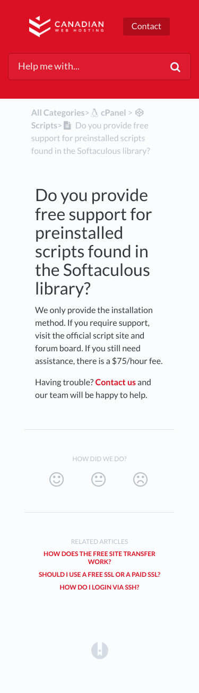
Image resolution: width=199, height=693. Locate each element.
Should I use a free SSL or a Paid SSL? (99, 574)
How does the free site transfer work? (99, 558)
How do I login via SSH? (100, 587)
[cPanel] (108, 113)
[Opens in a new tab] (99, 650)
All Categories (58, 113)
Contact (146, 26)
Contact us (116, 382)
